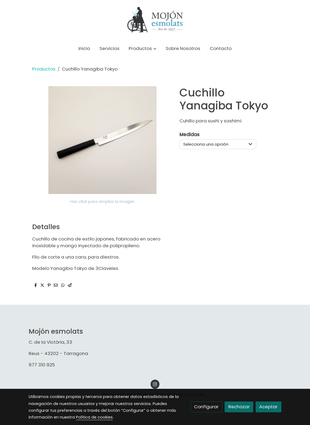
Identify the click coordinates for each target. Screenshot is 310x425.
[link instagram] (155, 384)
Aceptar (268, 406)
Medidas (189, 134)
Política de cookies (94, 417)
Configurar (206, 406)
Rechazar (239, 406)
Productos (43, 69)
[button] (142, 49)
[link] (155, 20)
